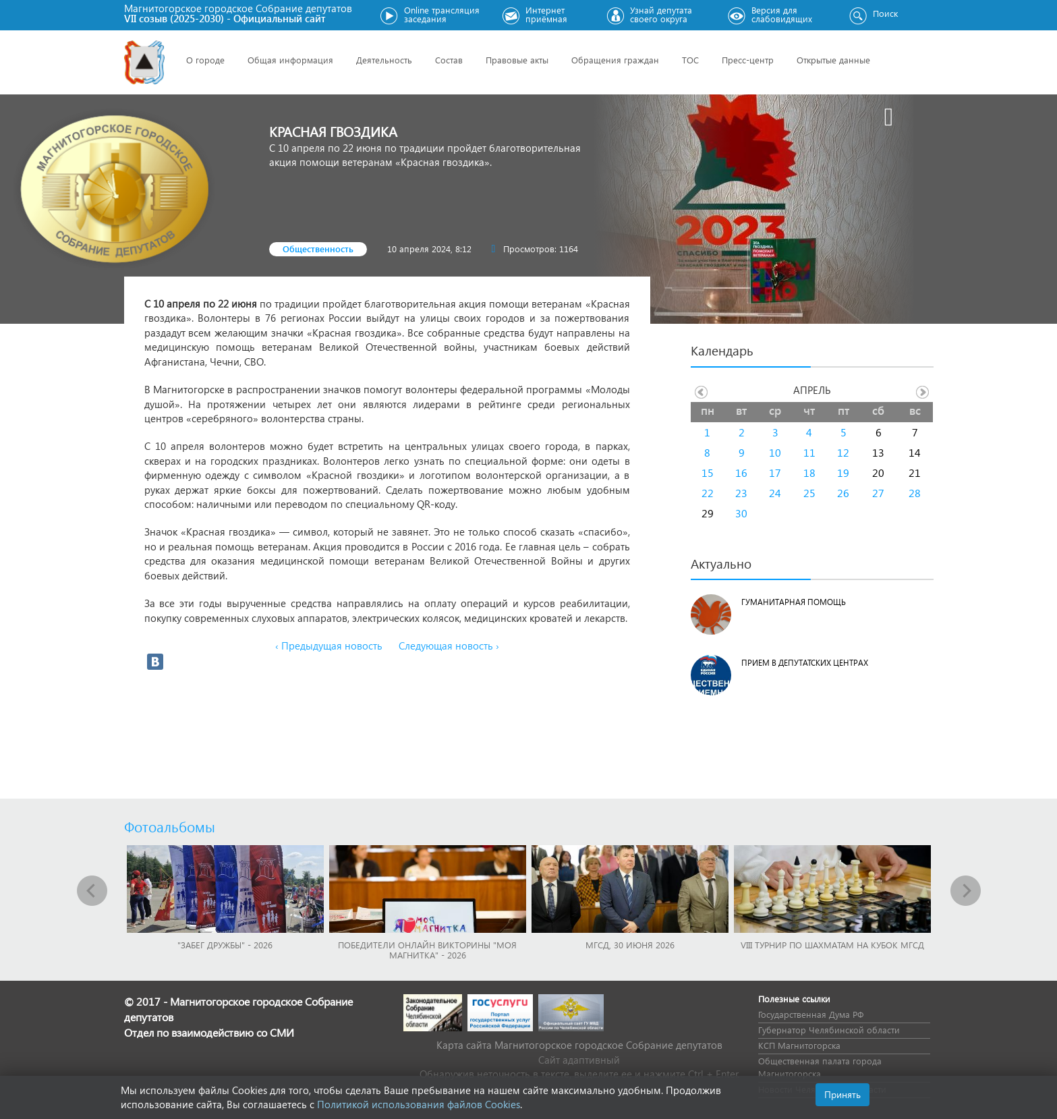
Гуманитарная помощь (793, 602)
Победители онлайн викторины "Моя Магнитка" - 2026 (427, 950)
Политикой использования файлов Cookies (418, 1104)
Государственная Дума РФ (810, 1014)
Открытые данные (833, 59)
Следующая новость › (449, 645)
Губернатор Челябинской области (829, 1029)
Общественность (318, 248)
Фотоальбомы (169, 826)
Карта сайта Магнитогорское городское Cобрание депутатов (579, 1045)
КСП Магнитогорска (799, 1045)
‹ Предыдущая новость (328, 645)
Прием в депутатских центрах (804, 663)
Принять (842, 1094)
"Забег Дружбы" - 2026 (225, 945)
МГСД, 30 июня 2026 (630, 945)
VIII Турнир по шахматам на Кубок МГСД (832, 945)
